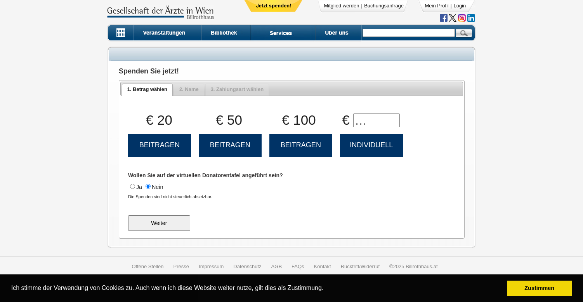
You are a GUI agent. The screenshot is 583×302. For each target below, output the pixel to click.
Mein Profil (437, 6)
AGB (276, 266)
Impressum (211, 266)
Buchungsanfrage (384, 6)
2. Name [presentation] (189, 89)
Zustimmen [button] (539, 288)
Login (460, 6)
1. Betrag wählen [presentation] (147, 89)
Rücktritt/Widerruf (360, 266)
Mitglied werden (341, 6)
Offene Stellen (147, 266)
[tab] (147, 90)
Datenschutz (247, 266)
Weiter (159, 223)
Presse (181, 266)
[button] (326, 289)
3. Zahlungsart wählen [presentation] (237, 89)
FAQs (298, 266)
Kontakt (322, 266)
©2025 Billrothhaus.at (413, 266)
